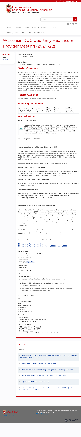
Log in (60, 1)
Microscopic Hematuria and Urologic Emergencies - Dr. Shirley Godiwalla (47, 370)
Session (21, 349)
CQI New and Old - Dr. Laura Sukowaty (35, 382)
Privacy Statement (42, 414)
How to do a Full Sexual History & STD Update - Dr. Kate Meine (44, 376)
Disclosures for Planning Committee (30, 244)
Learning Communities (15, 33)
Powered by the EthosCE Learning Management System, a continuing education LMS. (71, 420)
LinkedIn (73, 23)
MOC (54, 28)
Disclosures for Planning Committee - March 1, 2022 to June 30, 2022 (42, 246)
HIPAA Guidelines (8, 416)
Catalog (17, 28)
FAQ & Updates (35, 33)
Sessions (5, 60)
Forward (76, 23)
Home (8, 28)
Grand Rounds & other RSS (36, 28)
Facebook (68, 23)
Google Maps (29, 262)
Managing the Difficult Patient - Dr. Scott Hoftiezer (39, 364)
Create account (69, 1)
